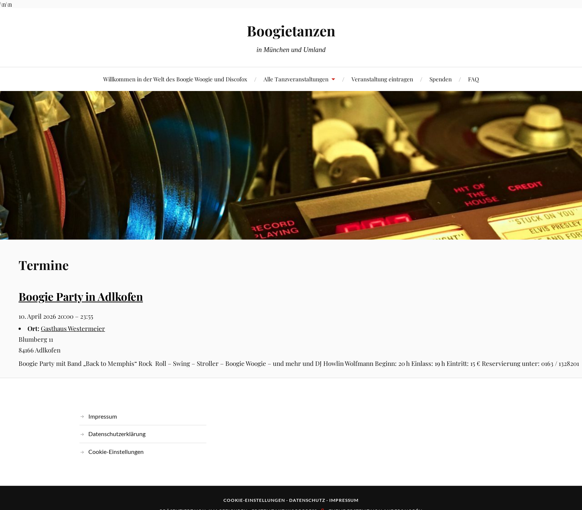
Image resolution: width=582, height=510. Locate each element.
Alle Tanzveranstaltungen (296, 79)
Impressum (102, 416)
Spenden (440, 79)
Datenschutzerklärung (117, 433)
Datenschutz (307, 500)
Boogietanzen (291, 30)
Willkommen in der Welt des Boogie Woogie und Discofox (175, 79)
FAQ (473, 79)
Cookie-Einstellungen (116, 451)
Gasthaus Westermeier (73, 328)
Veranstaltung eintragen (382, 79)
